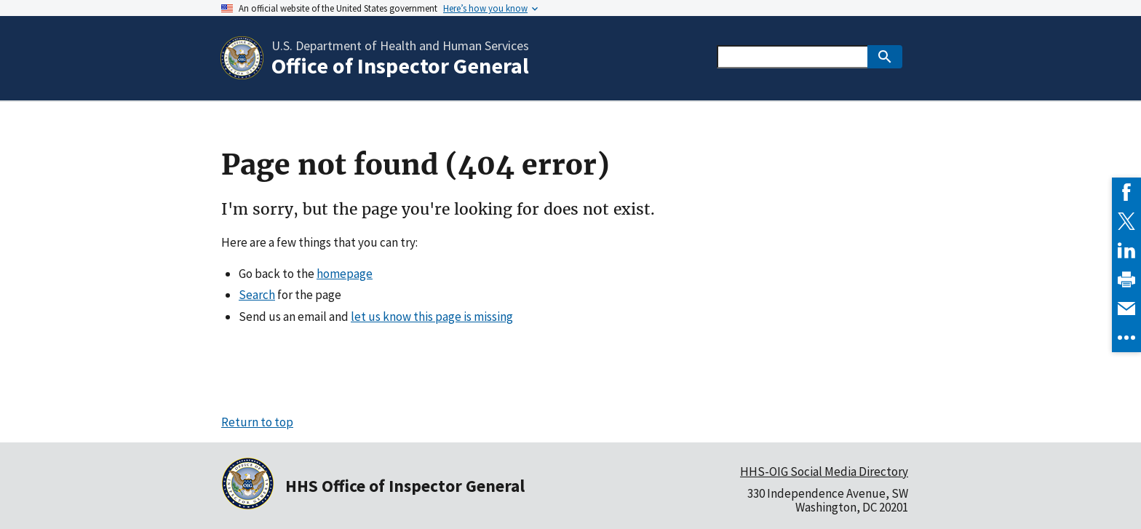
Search (257, 295)
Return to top (257, 422)
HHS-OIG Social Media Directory (824, 472)
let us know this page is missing (432, 317)
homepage (345, 274)
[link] (1126, 192)
